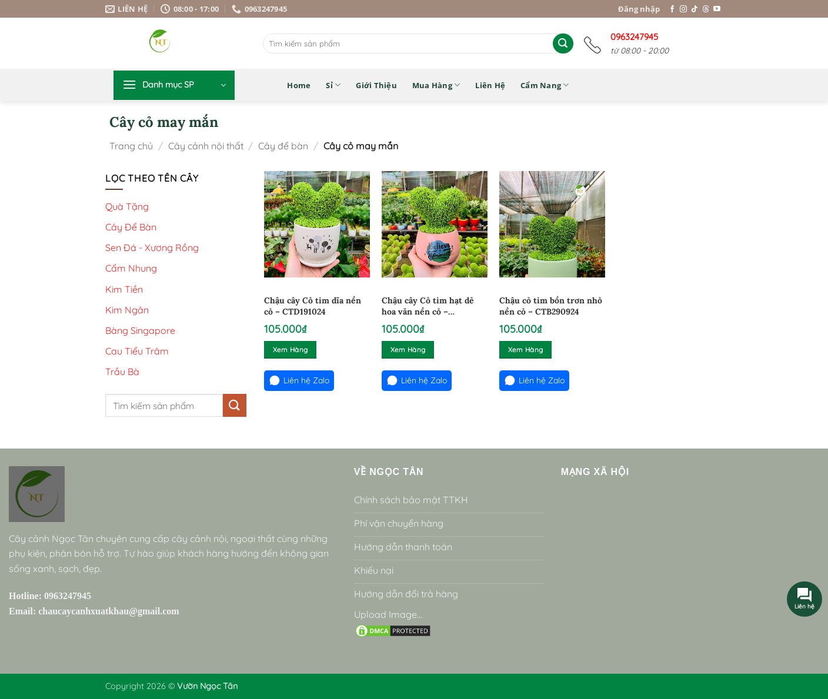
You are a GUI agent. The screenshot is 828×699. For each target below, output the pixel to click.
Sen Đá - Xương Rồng (152, 247)
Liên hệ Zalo (299, 380)
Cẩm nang (544, 85)
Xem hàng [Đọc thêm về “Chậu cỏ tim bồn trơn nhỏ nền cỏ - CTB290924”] (525, 349)
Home (298, 85)
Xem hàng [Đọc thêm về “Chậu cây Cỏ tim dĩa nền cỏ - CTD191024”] (290, 349)
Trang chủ (131, 146)
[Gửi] (563, 43)
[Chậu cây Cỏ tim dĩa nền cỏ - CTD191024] (317, 224)
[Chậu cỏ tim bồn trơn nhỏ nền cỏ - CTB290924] (552, 224)
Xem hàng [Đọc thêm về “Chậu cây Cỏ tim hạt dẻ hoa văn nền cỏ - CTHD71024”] (408, 349)
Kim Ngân (127, 310)
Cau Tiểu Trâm (137, 351)
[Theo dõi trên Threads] (705, 9)
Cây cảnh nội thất (205, 146)
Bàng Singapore (140, 330)
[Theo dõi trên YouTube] (716, 9)
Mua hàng (436, 85)
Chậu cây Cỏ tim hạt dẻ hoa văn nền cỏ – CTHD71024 (428, 306)
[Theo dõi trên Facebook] (672, 9)
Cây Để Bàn (130, 227)
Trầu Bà (122, 371)
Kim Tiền (124, 289)
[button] (174, 85)
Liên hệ (490, 85)
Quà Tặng (127, 206)
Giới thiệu (376, 85)
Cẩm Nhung (131, 268)
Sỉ (333, 85)
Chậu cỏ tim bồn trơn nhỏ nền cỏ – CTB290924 (550, 306)
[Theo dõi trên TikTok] (694, 9)
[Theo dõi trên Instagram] (683, 9)
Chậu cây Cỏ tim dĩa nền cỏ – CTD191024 (312, 306)
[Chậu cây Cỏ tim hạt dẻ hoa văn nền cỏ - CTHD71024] (435, 224)
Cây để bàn (283, 146)
